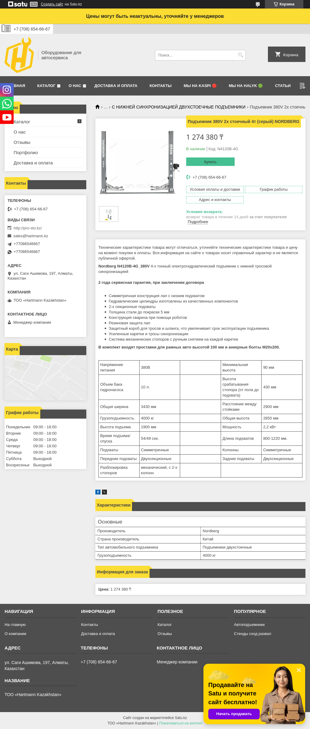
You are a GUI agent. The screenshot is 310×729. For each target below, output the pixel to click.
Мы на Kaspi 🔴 (200, 85)
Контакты (161, 85)
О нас (75, 85)
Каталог (46, 85)
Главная (15, 85)
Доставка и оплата (115, 85)
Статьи (283, 85)
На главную (15, 624)
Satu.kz (181, 718)
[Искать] (240, 55)
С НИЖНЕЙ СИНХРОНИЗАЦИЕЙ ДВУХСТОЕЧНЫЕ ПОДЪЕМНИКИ (179, 107)
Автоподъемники (249, 624)
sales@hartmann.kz (30, 236)
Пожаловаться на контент (181, 723)
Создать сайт (52, 4)
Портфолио (26, 152)
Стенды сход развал (252, 633)
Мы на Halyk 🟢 (246, 85)
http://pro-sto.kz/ (28, 228)
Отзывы (22, 142)
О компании (15, 633)
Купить (210, 162)
